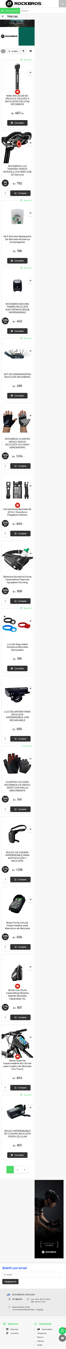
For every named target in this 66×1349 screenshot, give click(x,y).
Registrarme (10, 1281)
